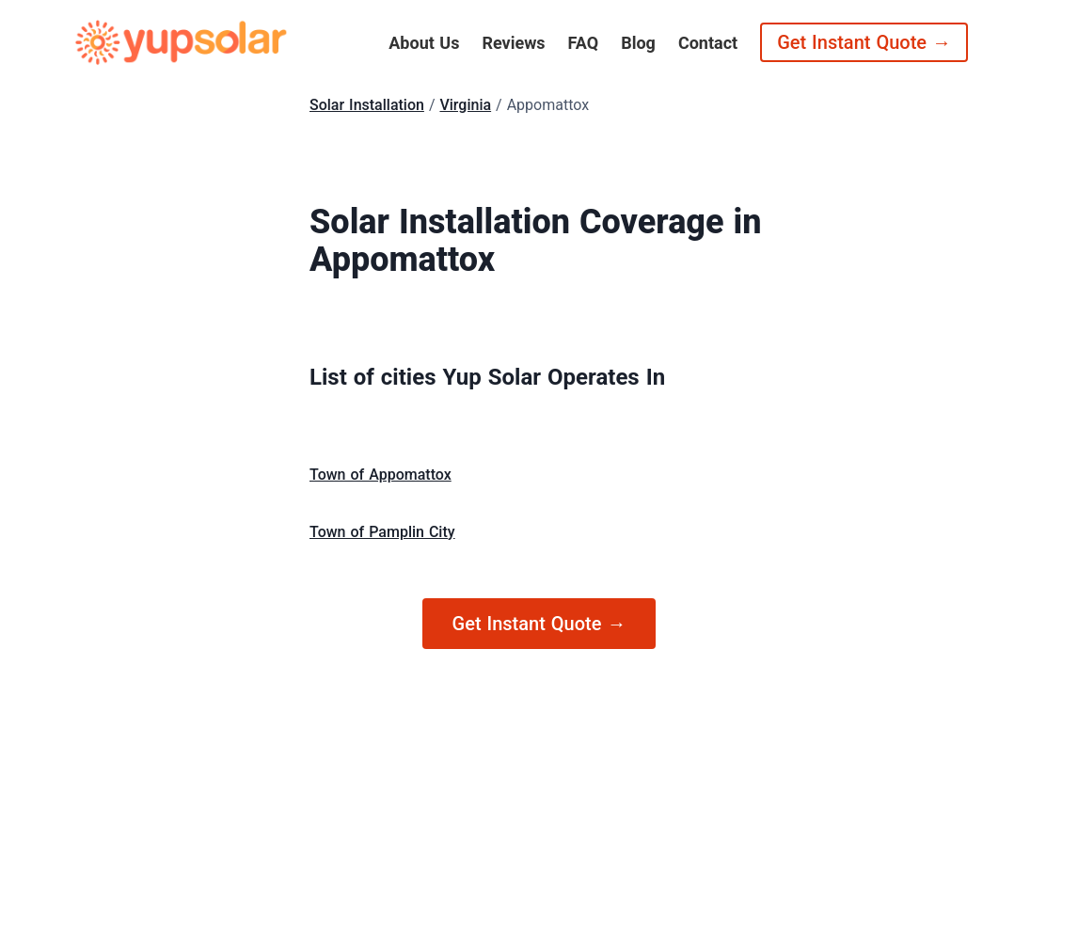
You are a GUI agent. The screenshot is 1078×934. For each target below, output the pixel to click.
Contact (707, 43)
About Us (423, 43)
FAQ (583, 43)
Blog (638, 43)
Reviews (513, 43)
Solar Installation (366, 105)
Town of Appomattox (380, 474)
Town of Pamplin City (382, 532)
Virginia (465, 105)
